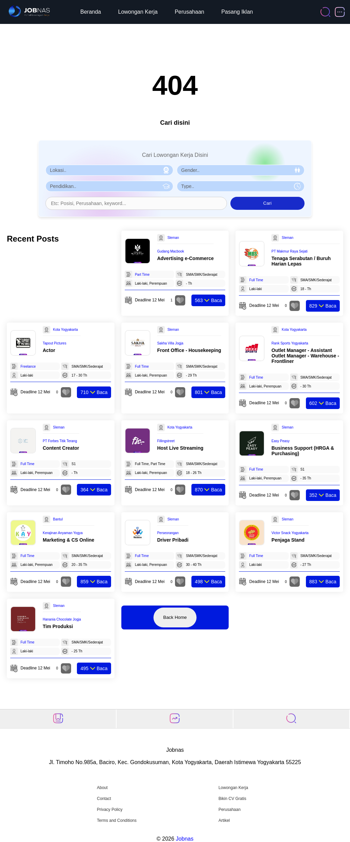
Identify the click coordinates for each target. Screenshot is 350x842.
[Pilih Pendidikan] (109, 186)
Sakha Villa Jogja (170, 343)
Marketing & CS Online (68, 540)
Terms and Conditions (116, 820)
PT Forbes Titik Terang (60, 441)
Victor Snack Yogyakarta (289, 533)
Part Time (142, 274)
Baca (208, 300)
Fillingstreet (166, 441)
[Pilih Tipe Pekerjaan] (241, 186)
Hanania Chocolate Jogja (62, 619)
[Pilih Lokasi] (109, 170)
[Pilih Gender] (241, 170)
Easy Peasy (280, 441)
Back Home (175, 617)
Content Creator (61, 448)
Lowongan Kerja (138, 12)
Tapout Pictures (54, 343)
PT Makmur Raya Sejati (289, 251)
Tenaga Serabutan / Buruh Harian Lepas (301, 261)
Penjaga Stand (287, 540)
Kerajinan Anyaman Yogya (63, 533)
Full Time (256, 280)
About (102, 787)
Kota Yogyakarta (65, 329)
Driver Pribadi (173, 540)
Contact (104, 798)
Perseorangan (168, 533)
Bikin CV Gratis (232, 798)
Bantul (58, 519)
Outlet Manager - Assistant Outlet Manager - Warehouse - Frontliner (305, 356)
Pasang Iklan (237, 12)
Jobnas (184, 839)
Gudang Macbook (170, 251)
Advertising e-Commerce (185, 258)
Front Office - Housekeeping (189, 350)
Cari (267, 203)
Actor (49, 350)
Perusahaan (189, 12)
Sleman (173, 238)
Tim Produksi (58, 626)
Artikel (224, 820)
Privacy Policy (109, 809)
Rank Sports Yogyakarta (289, 343)
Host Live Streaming (180, 448)
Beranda (90, 12)
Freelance (28, 366)
